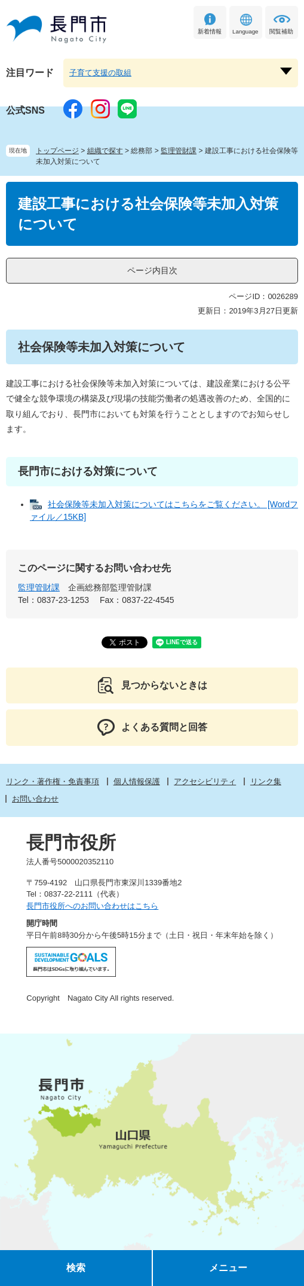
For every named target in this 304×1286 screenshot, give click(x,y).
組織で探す (105, 151)
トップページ (57, 151)
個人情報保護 (136, 781)
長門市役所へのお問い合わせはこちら (92, 905)
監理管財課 (178, 151)
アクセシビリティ (205, 781)
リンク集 (265, 781)
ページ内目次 (152, 270)
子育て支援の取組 (100, 72)
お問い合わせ (35, 798)
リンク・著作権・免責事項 (52, 781)
